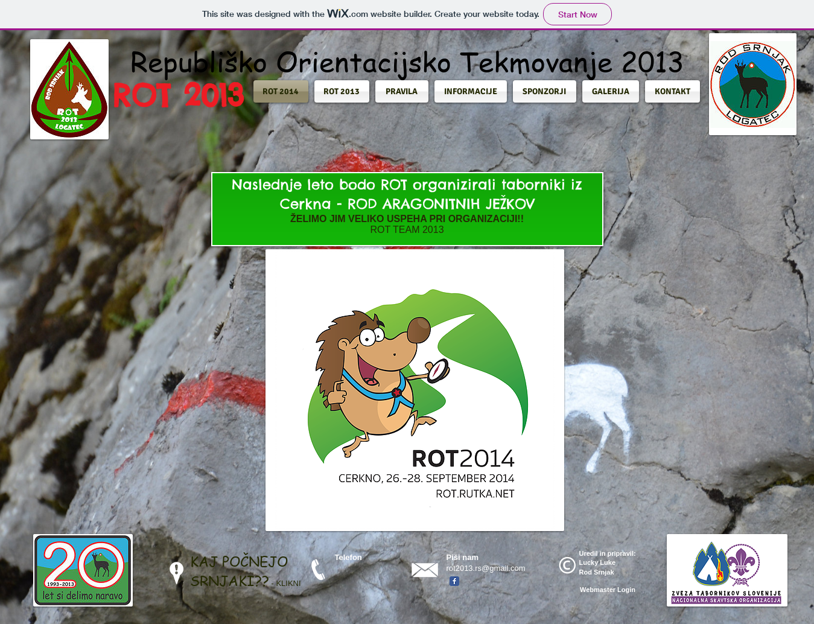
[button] (282, 91)
